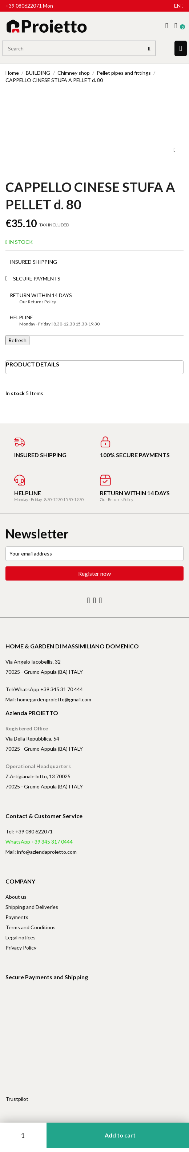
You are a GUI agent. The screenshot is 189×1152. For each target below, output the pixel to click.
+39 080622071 (23, 6)
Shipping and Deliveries (31, 907)
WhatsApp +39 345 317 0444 (39, 842)
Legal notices (20, 937)
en (179, 6)
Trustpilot (16, 1099)
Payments (16, 917)
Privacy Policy (20, 947)
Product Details (32, 364)
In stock (15, 393)
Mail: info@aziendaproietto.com (41, 852)
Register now (94, 573)
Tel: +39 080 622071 (29, 831)
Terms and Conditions (30, 927)
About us (16, 897)
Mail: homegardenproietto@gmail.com (48, 699)
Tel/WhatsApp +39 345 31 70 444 (44, 689)
